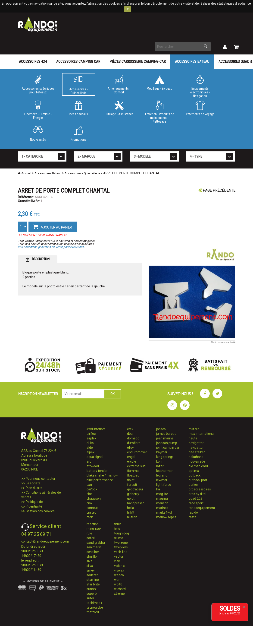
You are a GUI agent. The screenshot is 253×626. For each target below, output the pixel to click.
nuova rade (197, 461)
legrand (161, 475)
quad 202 (195, 498)
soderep (93, 575)
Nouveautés (38, 133)
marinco (162, 508)
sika (89, 561)
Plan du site (34, 488)
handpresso (135, 503)
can (89, 484)
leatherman (164, 471)
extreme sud (136, 466)
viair (117, 561)
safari (91, 538)
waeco (119, 575)
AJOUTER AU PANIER (52, 226)
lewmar (161, 480)
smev (91, 570)
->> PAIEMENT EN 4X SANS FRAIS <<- (42, 235)
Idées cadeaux (78, 108)
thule (118, 524)
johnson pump (166, 443)
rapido (193, 512)
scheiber (93, 552)
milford (194, 429)
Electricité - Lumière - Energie (38, 110)
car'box (92, 489)
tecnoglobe (95, 607)
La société (33, 483)
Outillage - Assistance (119, 108)
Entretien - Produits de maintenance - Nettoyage (159, 111)
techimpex (94, 603)
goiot (130, 498)
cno (89, 503)
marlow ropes (166, 517)
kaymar (161, 452)
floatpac (133, 475)
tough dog (121, 533)
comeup (93, 508)
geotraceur (135, 489)
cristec (91, 512)
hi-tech (132, 517)
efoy (130, 447)
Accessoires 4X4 (33, 61)
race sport (196, 503)
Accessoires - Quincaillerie (78, 85)
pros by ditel (197, 494)
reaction (93, 524)
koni (159, 461)
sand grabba (96, 542)
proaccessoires (200, 489)
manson (162, 503)
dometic (133, 438)
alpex (90, 452)
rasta (192, 517)
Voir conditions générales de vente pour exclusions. (51, 247)
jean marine (165, 438)
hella (130, 508)
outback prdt (198, 480)
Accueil (24, 173)
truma (118, 538)
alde (90, 447)
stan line (93, 580)
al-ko (90, 443)
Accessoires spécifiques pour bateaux (38, 84)
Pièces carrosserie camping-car (137, 61)
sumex (92, 589)
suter (90, 598)
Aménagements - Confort (119, 84)
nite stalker (197, 452)
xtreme (119, 593)
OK (127, 9)
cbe (89, 494)
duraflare (134, 443)
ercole (131, 461)
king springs (165, 457)
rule (89, 533)
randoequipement (202, 508)
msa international (201, 433)
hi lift (130, 512)
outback (194, 475)
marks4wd (164, 512)
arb (89, 461)
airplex (91, 438)
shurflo (92, 556)
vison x (119, 570)
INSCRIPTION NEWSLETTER (38, 394)
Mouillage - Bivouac (159, 82)
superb (92, 593)
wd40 (118, 584)
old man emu (198, 466)
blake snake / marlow (102, 475)
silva (90, 566)
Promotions (78, 133)
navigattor (196, 443)
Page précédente (216, 190)
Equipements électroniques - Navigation (200, 85)
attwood (93, 466)
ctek (90, 517)
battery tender (97, 471)
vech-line (120, 552)
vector (118, 556)
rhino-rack (94, 529)
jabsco (161, 429)
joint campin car (167, 447)
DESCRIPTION (38, 259)
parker (193, 484)
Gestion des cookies (40, 511)
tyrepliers (121, 547)
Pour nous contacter (40, 478)
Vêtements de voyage (200, 108)
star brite (93, 584)
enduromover (137, 452)
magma (162, 498)
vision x (119, 566)
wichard (120, 589)
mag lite (162, 494)
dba (130, 433)
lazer (160, 466)
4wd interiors (96, 429)
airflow (92, 433)
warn (118, 580)
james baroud (166, 433)
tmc (117, 529)
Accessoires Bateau (192, 61)
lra (158, 489)
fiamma (133, 471)
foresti (132, 484)
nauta (193, 438)
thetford (93, 612)
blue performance (100, 480)
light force (163, 484)
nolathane (196, 457)
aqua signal (95, 457)
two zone (121, 542)
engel (131, 457)
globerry (133, 494)
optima (194, 471)
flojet (130, 480)
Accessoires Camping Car (78, 61)
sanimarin (94, 547)
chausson (94, 498)
